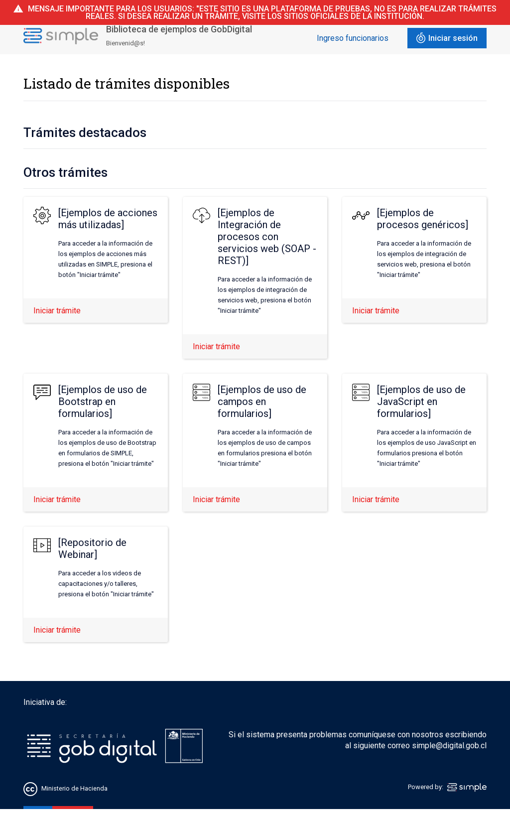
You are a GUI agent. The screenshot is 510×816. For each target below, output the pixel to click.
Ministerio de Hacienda (74, 788)
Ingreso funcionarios (352, 38)
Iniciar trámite (57, 310)
